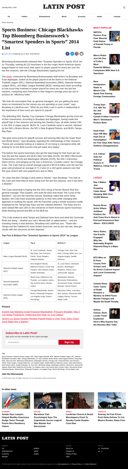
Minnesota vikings (44, 365)
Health (99, 16)
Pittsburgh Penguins (31, 369)
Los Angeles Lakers (38, 367)
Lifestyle (117, 16)
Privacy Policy (71, 454)
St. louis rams (33, 365)
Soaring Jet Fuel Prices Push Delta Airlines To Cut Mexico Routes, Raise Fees (111, 417)
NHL (32, 356)
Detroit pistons (19, 369)
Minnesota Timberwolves (25, 361)
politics (36, 448)
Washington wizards (41, 361)
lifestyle (5, 457)
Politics (24, 16)
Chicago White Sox (23, 363)
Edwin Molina (8, 54)
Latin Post (64, 6)
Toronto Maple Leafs (72, 369)
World (64, 16)
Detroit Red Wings (58, 369)
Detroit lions (70, 365)
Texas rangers (11, 363)
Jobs (68, 457)
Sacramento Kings (76, 367)
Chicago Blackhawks (28, 359)
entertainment (7, 451)
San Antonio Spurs (52, 367)
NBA (19, 359)
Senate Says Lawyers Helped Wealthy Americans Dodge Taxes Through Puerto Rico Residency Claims (15, 420)
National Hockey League (21, 356)
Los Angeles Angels (37, 363)
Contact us (70, 451)
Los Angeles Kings (45, 369)
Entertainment (44, 16)
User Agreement (63, 464)
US (9, 16)
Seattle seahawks (22, 365)
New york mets (11, 361)
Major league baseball (41, 356)
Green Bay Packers (75, 363)
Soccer (37, 412)
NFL (72, 356)
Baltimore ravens (62, 363)
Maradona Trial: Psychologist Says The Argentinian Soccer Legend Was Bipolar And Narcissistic (48, 420)
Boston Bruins (53, 359)
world (36, 451)
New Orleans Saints (8, 365)
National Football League (62, 356)
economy (5, 454)
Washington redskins (58, 365)
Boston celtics (64, 367)
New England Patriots (66, 359)
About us (69, 448)
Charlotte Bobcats (8, 369)
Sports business (7, 356)
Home (4, 22)
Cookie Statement (90, 464)
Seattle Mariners (50, 363)
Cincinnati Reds (63, 361)
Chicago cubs (53, 361)
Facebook (105, 448)
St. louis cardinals (42, 359)
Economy (81, 16)
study (9, 76)
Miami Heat (12, 367)
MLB (51, 356)
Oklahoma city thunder (23, 367)
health (36, 454)
